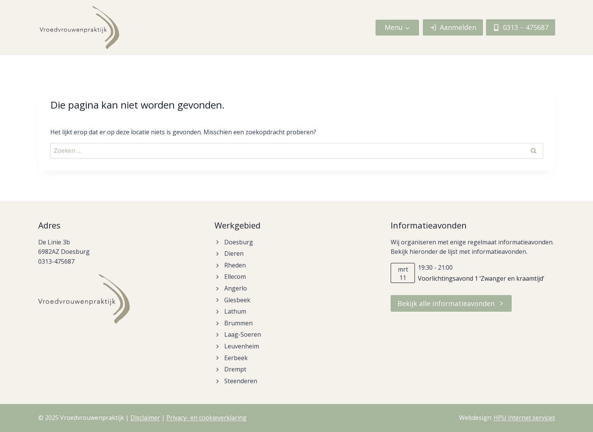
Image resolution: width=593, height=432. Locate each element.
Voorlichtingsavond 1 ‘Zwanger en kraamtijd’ (481, 278)
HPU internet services (524, 417)
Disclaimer (145, 417)
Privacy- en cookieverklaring (206, 417)
